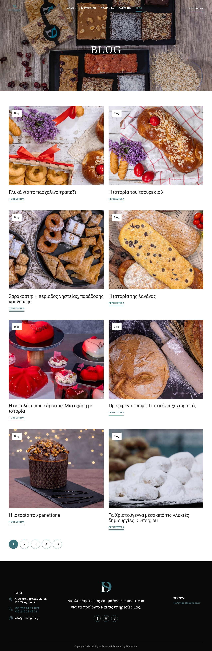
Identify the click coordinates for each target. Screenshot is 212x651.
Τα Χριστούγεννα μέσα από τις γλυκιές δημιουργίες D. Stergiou (149, 517)
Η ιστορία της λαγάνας (132, 296)
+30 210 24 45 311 (26, 611)
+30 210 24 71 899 (26, 608)
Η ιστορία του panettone (34, 515)
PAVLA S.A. (132, 646)
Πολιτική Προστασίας (186, 603)
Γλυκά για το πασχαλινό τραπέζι (42, 192)
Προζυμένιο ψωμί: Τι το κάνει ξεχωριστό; (152, 405)
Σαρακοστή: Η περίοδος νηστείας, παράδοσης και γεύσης (56, 299)
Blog (17, 113)
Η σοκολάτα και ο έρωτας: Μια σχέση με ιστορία (51, 408)
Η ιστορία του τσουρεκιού (136, 192)
